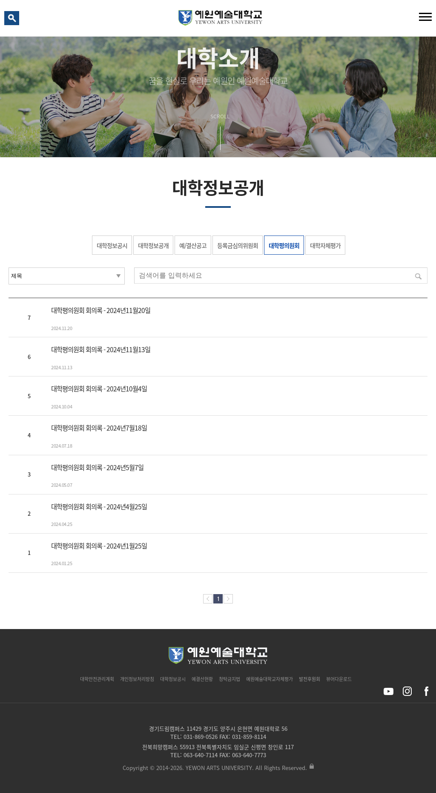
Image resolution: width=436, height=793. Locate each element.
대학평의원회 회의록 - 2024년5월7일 (97, 467)
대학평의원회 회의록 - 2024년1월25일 (99, 546)
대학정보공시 (112, 245)
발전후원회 (309, 679)
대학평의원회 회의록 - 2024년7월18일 (99, 428)
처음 (207, 598)
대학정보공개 (153, 245)
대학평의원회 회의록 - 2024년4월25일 (99, 506)
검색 (13, 20)
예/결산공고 (193, 245)
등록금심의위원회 (237, 245)
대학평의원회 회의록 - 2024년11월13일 (100, 349)
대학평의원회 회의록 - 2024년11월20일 (100, 310)
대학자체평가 (325, 245)
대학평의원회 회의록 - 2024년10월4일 (99, 389)
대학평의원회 (284, 245)
